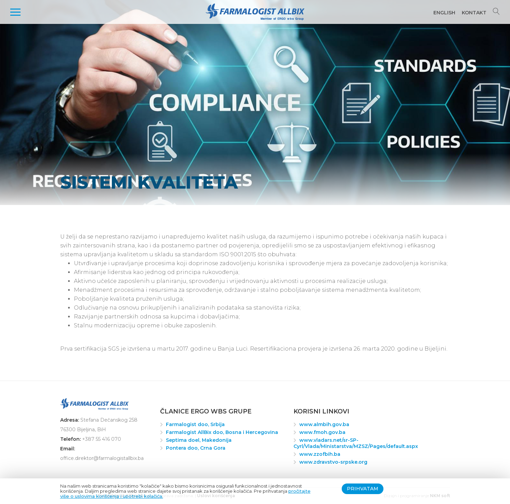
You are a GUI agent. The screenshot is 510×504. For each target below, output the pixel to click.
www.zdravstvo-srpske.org (333, 462)
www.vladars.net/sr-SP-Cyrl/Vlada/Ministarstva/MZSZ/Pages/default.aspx (355, 443)
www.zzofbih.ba (319, 454)
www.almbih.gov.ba (324, 424)
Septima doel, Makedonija (199, 440)
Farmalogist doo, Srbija (195, 424)
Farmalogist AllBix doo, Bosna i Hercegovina (222, 432)
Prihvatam (362, 489)
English (444, 13)
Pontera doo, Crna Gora (195, 448)
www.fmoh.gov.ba (322, 432)
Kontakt (474, 13)
